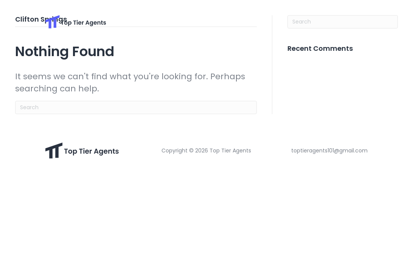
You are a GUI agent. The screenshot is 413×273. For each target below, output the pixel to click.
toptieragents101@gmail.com (329, 150)
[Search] (136, 107)
